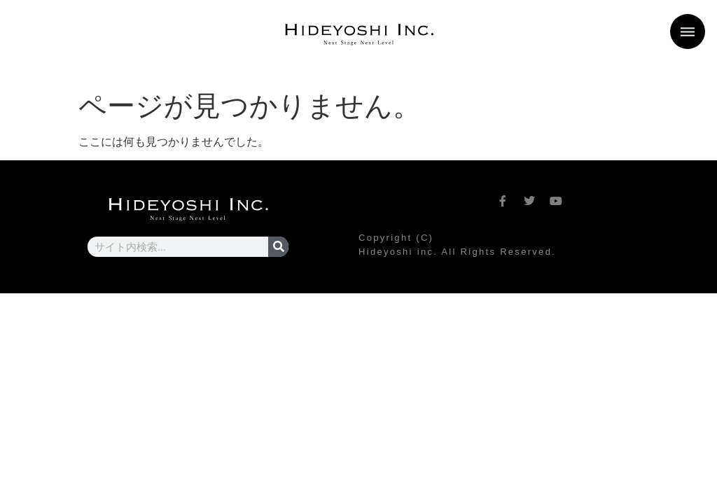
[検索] (278, 247)
